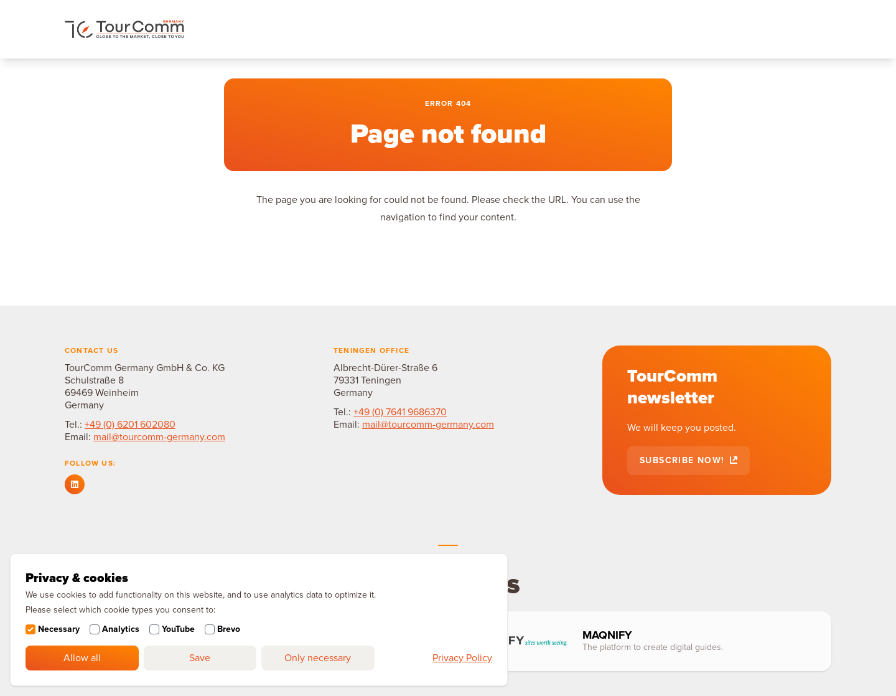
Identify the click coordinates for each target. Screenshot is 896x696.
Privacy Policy (462, 658)
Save (199, 658)
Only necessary (317, 658)
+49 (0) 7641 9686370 (400, 412)
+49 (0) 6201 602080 (130, 424)
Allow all (82, 658)
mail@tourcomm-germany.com (159, 437)
